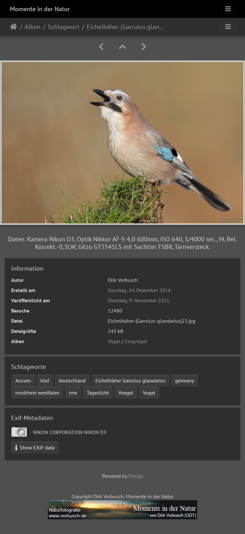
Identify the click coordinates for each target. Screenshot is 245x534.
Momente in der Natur (40, 9)
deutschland (72, 380)
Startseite (13, 27)
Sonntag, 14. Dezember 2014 (139, 290)
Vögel (114, 341)
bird (45, 380)
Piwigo (135, 476)
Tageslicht (98, 392)
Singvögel (136, 341)
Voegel (125, 392)
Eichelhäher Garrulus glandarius (130, 380)
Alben (33, 27)
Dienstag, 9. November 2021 (138, 300)
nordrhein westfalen (37, 392)
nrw (73, 392)
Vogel (149, 392)
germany (184, 380)
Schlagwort (63, 27)
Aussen (23, 380)
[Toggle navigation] (228, 9)
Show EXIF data (35, 447)
